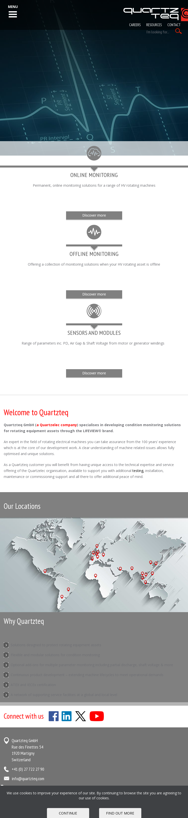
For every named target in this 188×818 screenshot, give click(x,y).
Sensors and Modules (94, 333)
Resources (154, 24)
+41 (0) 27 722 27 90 (28, 769)
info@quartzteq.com (28, 778)
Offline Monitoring (94, 254)
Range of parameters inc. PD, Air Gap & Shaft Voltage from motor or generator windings (94, 343)
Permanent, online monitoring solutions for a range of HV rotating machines (94, 185)
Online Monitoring (94, 175)
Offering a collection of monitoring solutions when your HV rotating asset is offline (94, 264)
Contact (174, 24)
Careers (135, 24)
